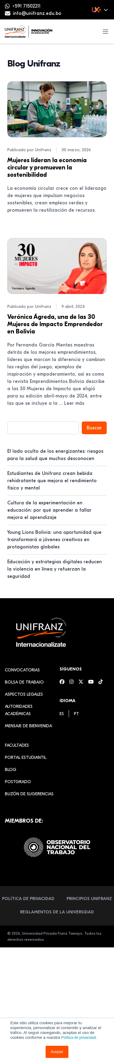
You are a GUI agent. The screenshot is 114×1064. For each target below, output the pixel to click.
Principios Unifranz (89, 898)
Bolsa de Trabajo (24, 682)
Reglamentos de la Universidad (57, 912)
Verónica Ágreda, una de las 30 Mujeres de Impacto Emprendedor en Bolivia (55, 324)
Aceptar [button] (57, 1052)
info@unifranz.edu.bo (37, 13)
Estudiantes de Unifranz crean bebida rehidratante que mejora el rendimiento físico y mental (52, 481)
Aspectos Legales (24, 694)
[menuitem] (62, 713)
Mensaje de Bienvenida (28, 725)
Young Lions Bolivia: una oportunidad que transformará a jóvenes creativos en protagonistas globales (54, 540)
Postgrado (18, 781)
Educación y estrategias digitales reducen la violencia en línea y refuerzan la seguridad (54, 569)
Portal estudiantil (25, 757)
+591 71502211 (26, 6)
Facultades (17, 745)
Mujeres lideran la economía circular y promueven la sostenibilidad (47, 167)
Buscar (94, 428)
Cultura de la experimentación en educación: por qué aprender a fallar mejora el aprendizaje (49, 510)
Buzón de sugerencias (29, 793)
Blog (10, 769)
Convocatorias (22, 670)
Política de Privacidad (28, 898)
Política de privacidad (78, 1037)
